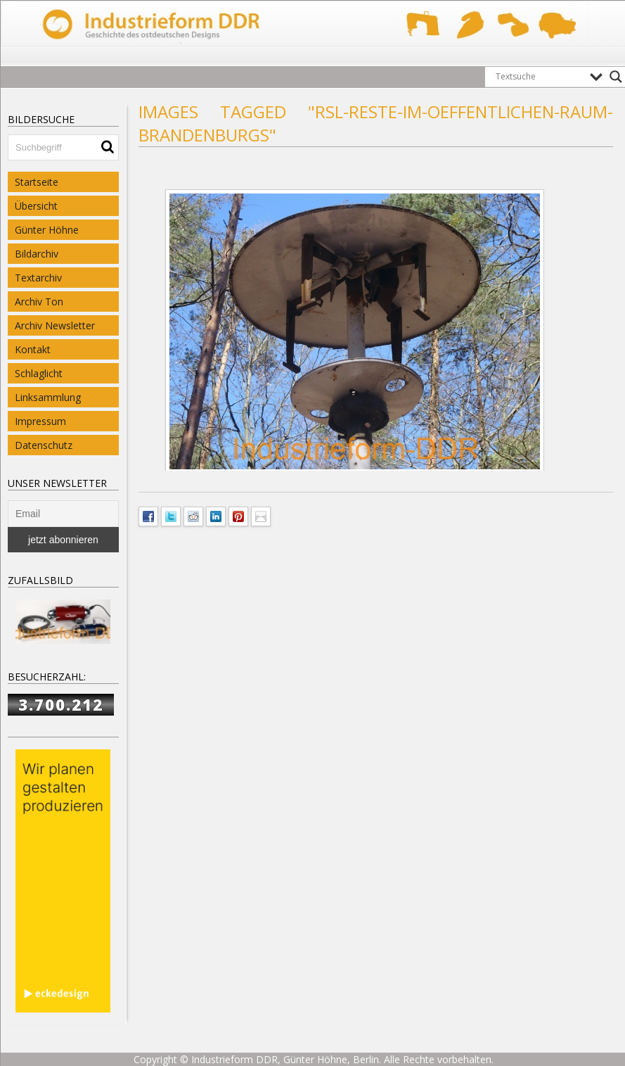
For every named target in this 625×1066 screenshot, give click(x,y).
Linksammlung (48, 397)
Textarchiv (38, 277)
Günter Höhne (47, 229)
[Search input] (539, 77)
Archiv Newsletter (55, 325)
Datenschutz (43, 445)
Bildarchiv (36, 253)
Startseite (36, 182)
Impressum (40, 421)
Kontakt (33, 349)
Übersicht (36, 205)
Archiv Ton (39, 301)
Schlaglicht (39, 373)
